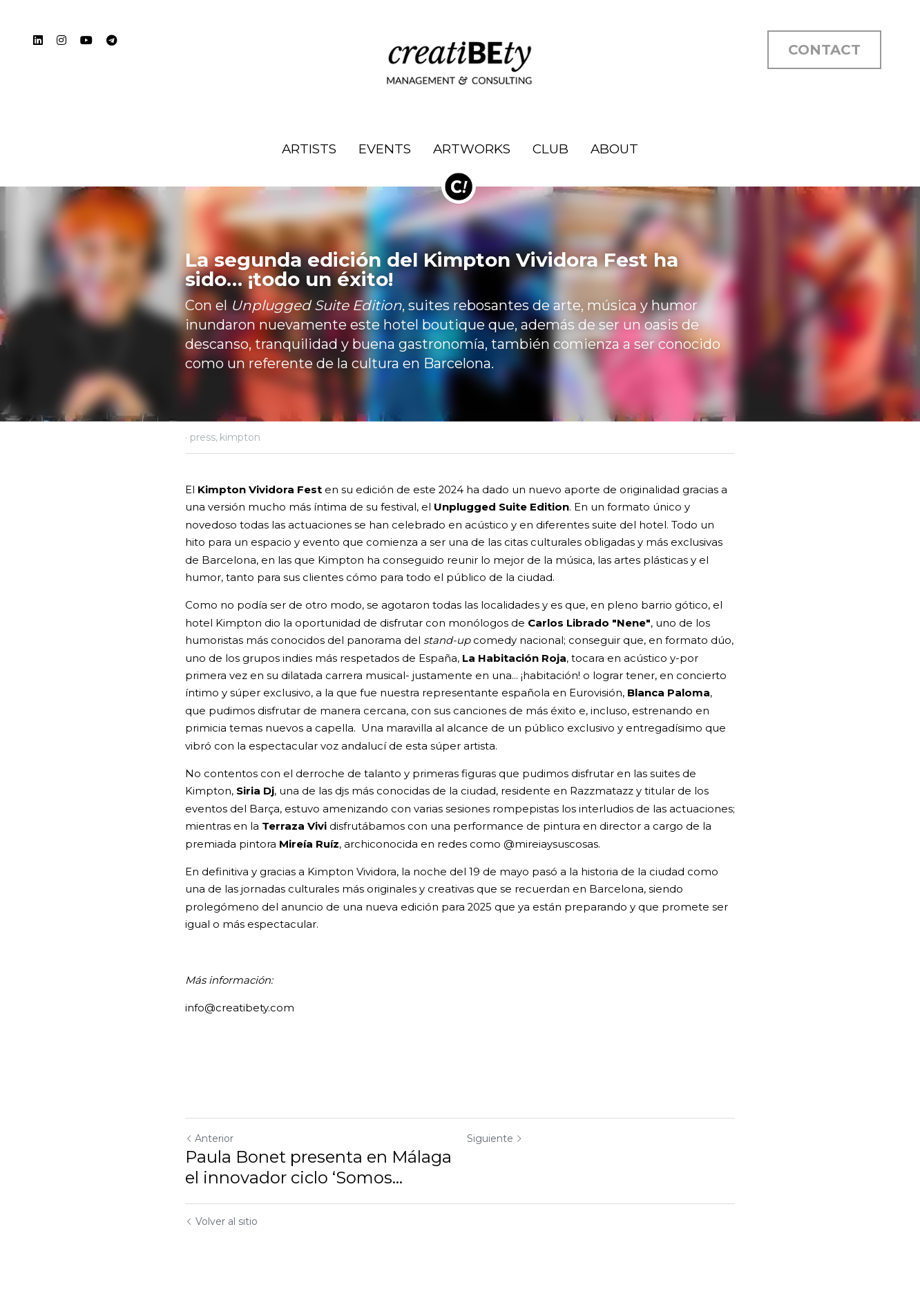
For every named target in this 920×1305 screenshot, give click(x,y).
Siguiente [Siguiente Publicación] (495, 1138)
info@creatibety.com (239, 1008)
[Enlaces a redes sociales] (38, 40)
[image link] (460, 61)
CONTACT (824, 49)
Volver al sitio (221, 1221)
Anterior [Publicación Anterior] (209, 1138)
